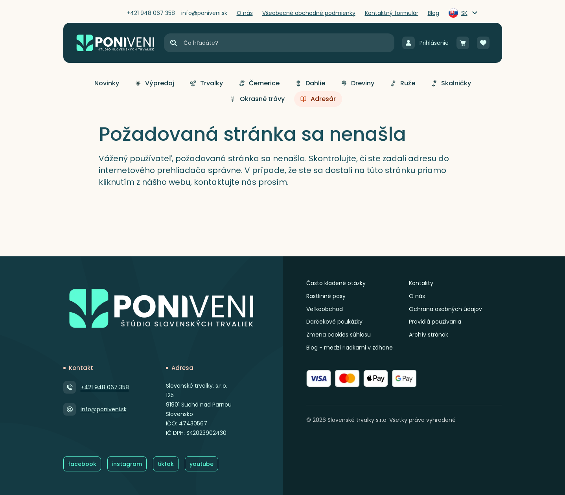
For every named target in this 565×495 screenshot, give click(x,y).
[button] (106, 83)
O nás (417, 296)
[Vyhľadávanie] (288, 42)
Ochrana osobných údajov (445, 309)
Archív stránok (428, 335)
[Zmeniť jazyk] (464, 13)
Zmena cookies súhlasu (338, 335)
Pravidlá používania (435, 322)
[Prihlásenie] (425, 43)
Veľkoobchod (324, 309)
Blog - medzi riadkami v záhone (349, 347)
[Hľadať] (173, 42)
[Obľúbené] (483, 43)
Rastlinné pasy (326, 296)
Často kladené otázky (336, 283)
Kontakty (421, 283)
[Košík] (462, 43)
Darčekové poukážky (334, 322)
